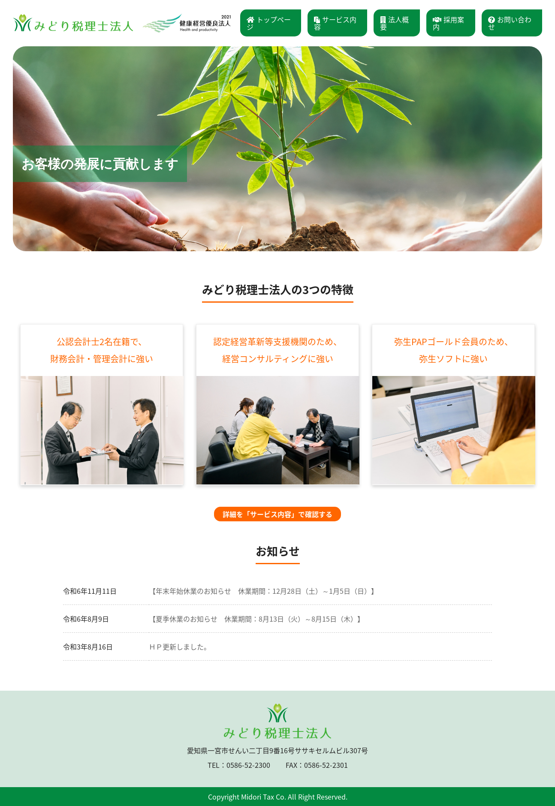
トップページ (269, 23)
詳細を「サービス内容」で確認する (277, 514)
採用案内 (448, 23)
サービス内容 (335, 23)
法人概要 (394, 23)
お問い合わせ (509, 23)
